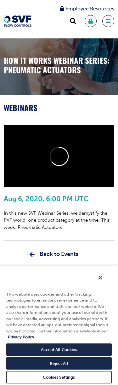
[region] (59, 325)
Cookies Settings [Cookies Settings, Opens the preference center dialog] (59, 377)
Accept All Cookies (59, 349)
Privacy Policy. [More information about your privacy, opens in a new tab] (21, 337)
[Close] (100, 278)
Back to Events (59, 254)
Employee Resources (87, 9)
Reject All (59, 363)
